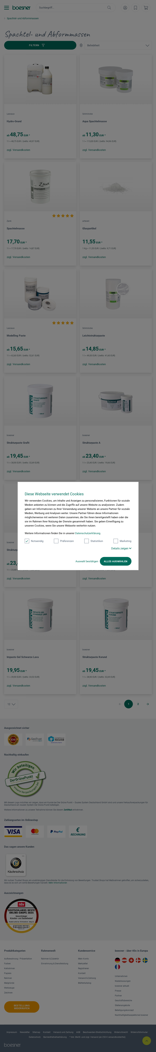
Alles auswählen (115, 561)
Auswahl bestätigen (86, 561)
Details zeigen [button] (121, 548)
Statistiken (93, 541)
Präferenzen (64, 541)
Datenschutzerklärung (87, 533)
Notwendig (34, 541)
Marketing (122, 541)
